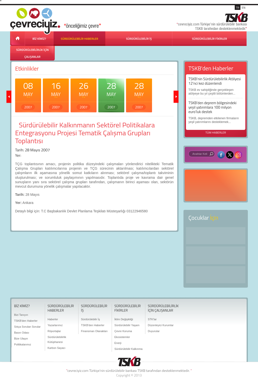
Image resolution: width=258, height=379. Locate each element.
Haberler (53, 319)
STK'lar (152, 319)
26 (84, 94)
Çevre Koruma (123, 331)
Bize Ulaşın (21, 338)
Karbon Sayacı (56, 347)
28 (111, 94)
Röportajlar (54, 331)
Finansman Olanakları (94, 331)
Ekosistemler (122, 337)
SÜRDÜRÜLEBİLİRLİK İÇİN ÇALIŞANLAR (32, 53)
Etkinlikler (27, 68)
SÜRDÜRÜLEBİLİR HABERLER (79, 38)
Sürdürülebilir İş (90, 319)
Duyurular (154, 331)
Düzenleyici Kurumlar (161, 325)
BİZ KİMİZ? (39, 38)
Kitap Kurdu (215, 274)
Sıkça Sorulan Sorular (27, 326)
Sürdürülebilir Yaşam (126, 325)
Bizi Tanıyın (21, 314)
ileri (176, 97)
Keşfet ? (215, 235)
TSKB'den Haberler (25, 320)
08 (28, 94)
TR (237, 7)
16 (56, 94)
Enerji (117, 342)
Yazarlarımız (55, 325)
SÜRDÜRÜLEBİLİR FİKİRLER (209, 38)
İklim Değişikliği (123, 319)
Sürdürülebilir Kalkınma (128, 348)
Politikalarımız (22, 344)
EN (243, 7)
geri (8, 97)
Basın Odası (21, 332)
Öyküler (215, 255)
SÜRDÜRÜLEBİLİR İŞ (139, 38)
